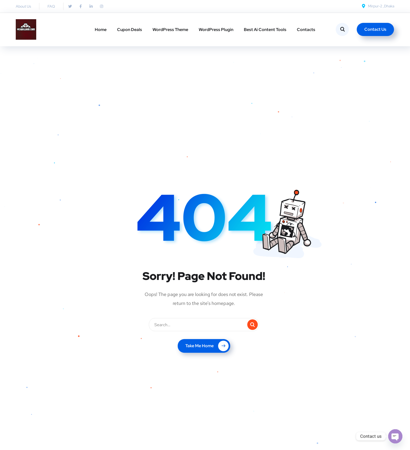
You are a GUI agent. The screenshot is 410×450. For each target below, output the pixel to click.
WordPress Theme (170, 29)
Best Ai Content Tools (265, 29)
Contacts (306, 29)
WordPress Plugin (216, 29)
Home (101, 29)
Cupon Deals (129, 29)
